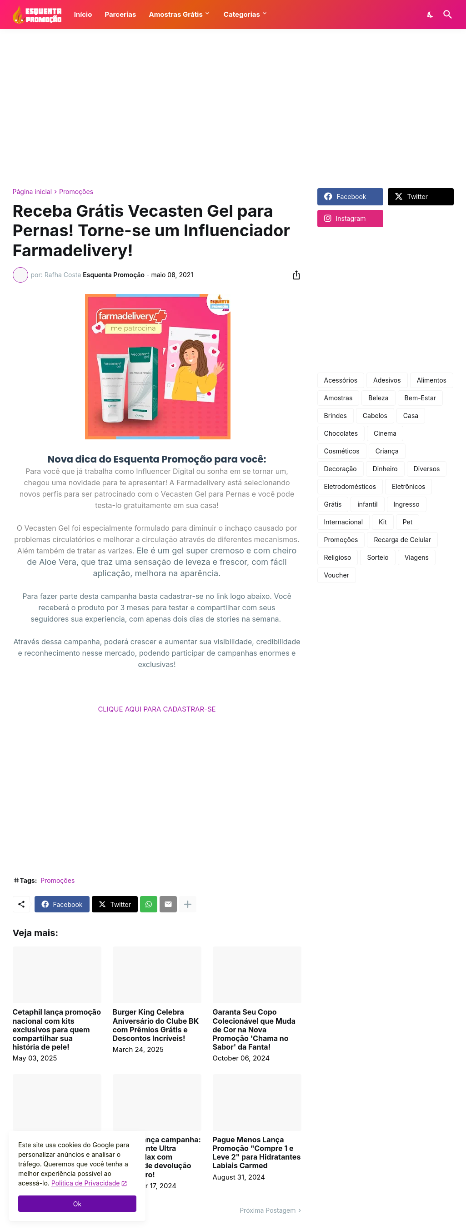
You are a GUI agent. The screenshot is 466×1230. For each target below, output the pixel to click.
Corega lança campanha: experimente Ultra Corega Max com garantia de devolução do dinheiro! (157, 1157)
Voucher (336, 575)
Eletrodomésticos (350, 486)
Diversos (427, 469)
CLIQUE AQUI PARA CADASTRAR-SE (156, 709)
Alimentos (431, 380)
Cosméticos (342, 451)
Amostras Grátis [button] (175, 14)
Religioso (337, 557)
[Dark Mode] (430, 14)
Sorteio (377, 557)
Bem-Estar (420, 398)
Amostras (338, 398)
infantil (367, 504)
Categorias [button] (242, 14)
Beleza (378, 398)
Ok (77, 1204)
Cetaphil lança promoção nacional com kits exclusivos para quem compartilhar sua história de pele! (57, 1029)
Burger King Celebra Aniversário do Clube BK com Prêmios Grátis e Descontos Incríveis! (156, 1025)
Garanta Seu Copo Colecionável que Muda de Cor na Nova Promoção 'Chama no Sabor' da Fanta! (254, 1029)
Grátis (333, 504)
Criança (387, 451)
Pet (408, 522)
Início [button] (83, 14)
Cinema (385, 433)
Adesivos (387, 380)
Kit (383, 522)
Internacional (343, 522)
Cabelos (375, 415)
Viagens (417, 557)
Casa (410, 415)
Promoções (76, 192)
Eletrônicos (408, 486)
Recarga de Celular (402, 539)
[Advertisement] (233, 108)
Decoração (340, 469)
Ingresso (407, 504)
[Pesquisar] (446, 14)
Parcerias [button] (120, 14)
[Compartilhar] (293, 275)
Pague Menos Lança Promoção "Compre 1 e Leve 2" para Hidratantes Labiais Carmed (257, 1152)
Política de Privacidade (85, 1183)
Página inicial (32, 192)
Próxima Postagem (268, 1210)
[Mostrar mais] (187, 904)
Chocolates (341, 433)
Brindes (335, 415)
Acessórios (341, 380)
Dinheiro (385, 469)
